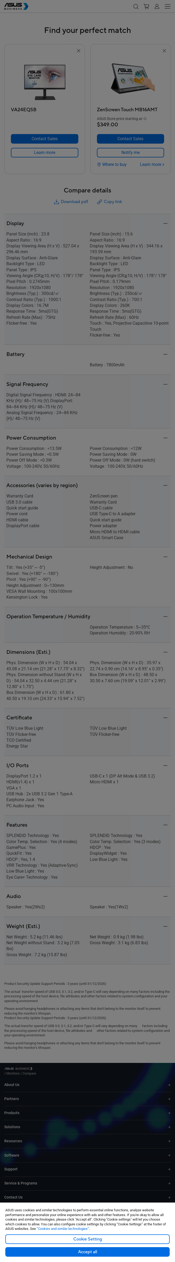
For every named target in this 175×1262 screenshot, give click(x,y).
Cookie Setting (87, 1239)
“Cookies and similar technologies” (63, 1229)
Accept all (87, 1252)
